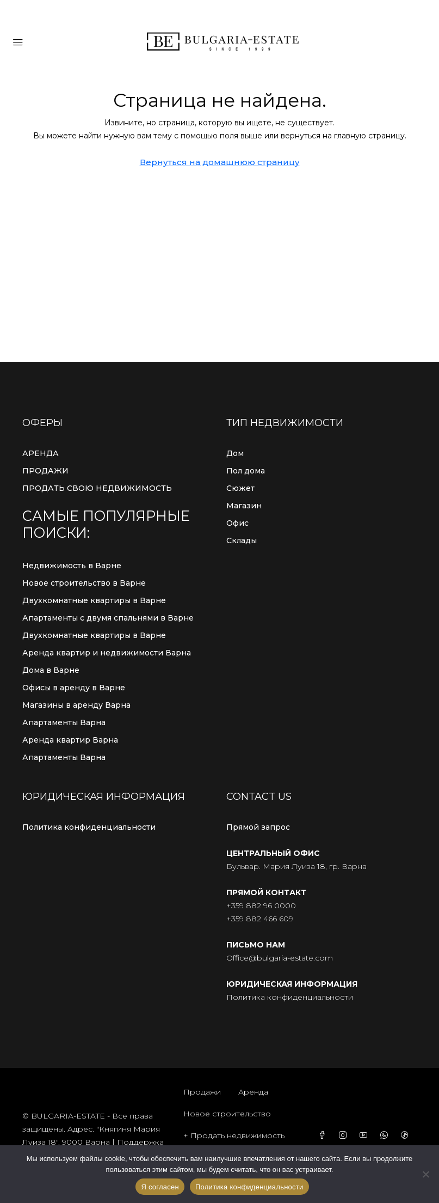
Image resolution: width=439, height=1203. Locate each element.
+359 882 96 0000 (261, 905)
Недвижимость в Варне (71, 565)
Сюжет (240, 488)
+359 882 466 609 (259, 918)
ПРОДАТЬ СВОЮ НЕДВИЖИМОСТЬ (97, 488)
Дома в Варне (50, 670)
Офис (237, 523)
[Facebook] (324, 1135)
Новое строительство (227, 1114)
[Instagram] (345, 1135)
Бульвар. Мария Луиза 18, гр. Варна (296, 866)
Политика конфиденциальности (89, 827)
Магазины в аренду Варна (76, 705)
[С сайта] (425, 1174)
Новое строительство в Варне (84, 583)
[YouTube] (366, 1135)
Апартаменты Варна (64, 722)
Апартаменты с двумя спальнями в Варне (108, 618)
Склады (241, 540)
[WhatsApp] (386, 1135)
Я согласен (160, 1187)
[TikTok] (407, 1135)
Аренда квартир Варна (70, 740)
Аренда (253, 1092)
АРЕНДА (40, 453)
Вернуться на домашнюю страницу (220, 162)
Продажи (202, 1092)
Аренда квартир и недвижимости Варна (106, 653)
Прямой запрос (258, 827)
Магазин (244, 506)
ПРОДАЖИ (45, 471)
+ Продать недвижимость (234, 1135)
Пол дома (245, 471)
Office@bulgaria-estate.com (279, 958)
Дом (235, 453)
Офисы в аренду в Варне (73, 687)
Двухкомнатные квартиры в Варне (94, 600)
